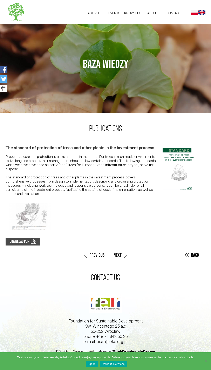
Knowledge (133, 13)
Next (118, 255)
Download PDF (19, 241)
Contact (173, 13)
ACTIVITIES (96, 13)
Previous (96, 255)
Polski (194, 12)
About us (155, 13)
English (201, 12)
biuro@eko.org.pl (112, 341)
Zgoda (92, 363)
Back (195, 255)
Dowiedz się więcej (113, 363)
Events (114, 13)
